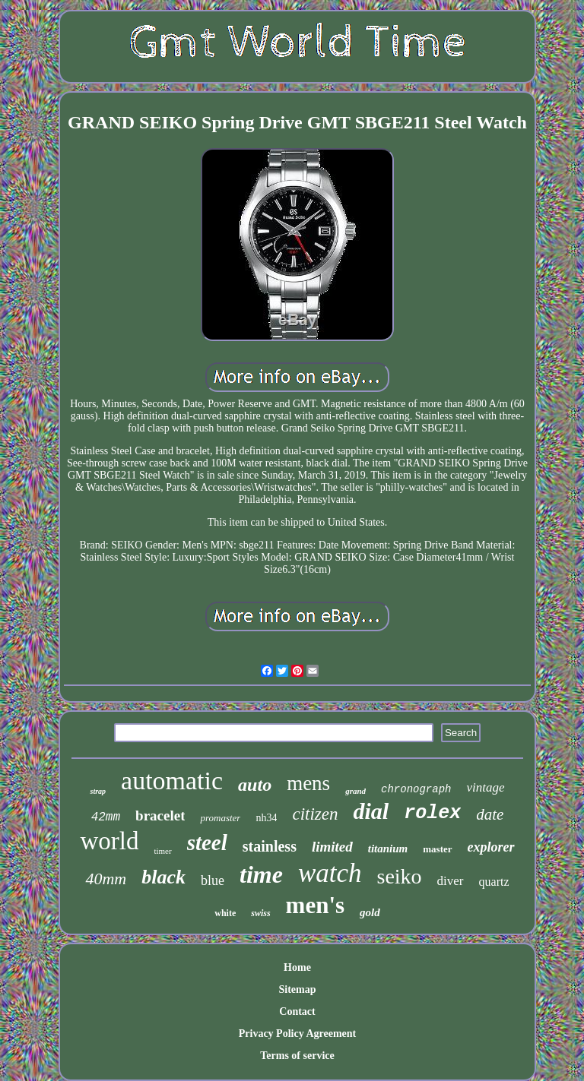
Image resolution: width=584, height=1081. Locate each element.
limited (332, 847)
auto (254, 785)
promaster (220, 817)
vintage (485, 787)
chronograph (416, 789)
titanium (388, 848)
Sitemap (297, 989)
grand (355, 790)
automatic (172, 780)
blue (212, 880)
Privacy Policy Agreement (297, 1033)
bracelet (160, 815)
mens (308, 783)
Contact (297, 1011)
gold (370, 912)
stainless (270, 846)
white (225, 913)
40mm (105, 878)
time (261, 874)
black (163, 877)
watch (330, 873)
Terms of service (297, 1055)
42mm (105, 817)
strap (98, 791)
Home (297, 967)
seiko (398, 876)
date (489, 814)
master (437, 849)
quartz (494, 881)
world (109, 841)
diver (450, 881)
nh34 (266, 817)
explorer (491, 847)
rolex (432, 813)
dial (371, 810)
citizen (315, 813)
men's (315, 905)
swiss (260, 913)
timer (162, 850)
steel (207, 842)
